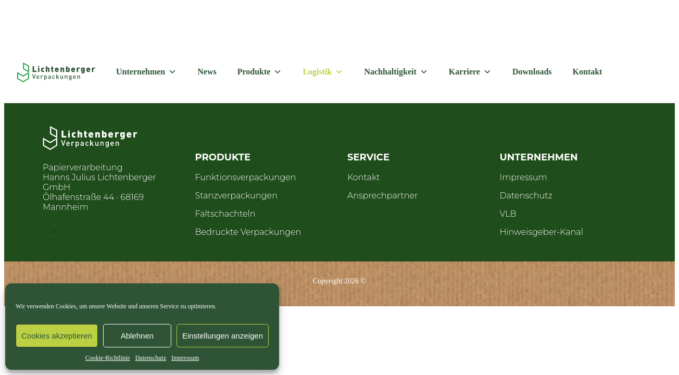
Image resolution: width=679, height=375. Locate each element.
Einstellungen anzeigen (222, 335)
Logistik (323, 72)
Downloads (532, 71)
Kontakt (587, 71)
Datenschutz (150, 357)
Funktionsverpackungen (245, 177)
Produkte (259, 72)
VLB (508, 214)
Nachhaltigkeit (395, 72)
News (206, 71)
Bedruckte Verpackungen (248, 232)
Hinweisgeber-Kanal (541, 232)
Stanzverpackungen (236, 196)
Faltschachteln (225, 214)
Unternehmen (146, 72)
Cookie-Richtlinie (107, 357)
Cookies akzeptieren (56, 335)
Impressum (185, 357)
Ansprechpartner (382, 196)
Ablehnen (137, 335)
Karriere (470, 72)
